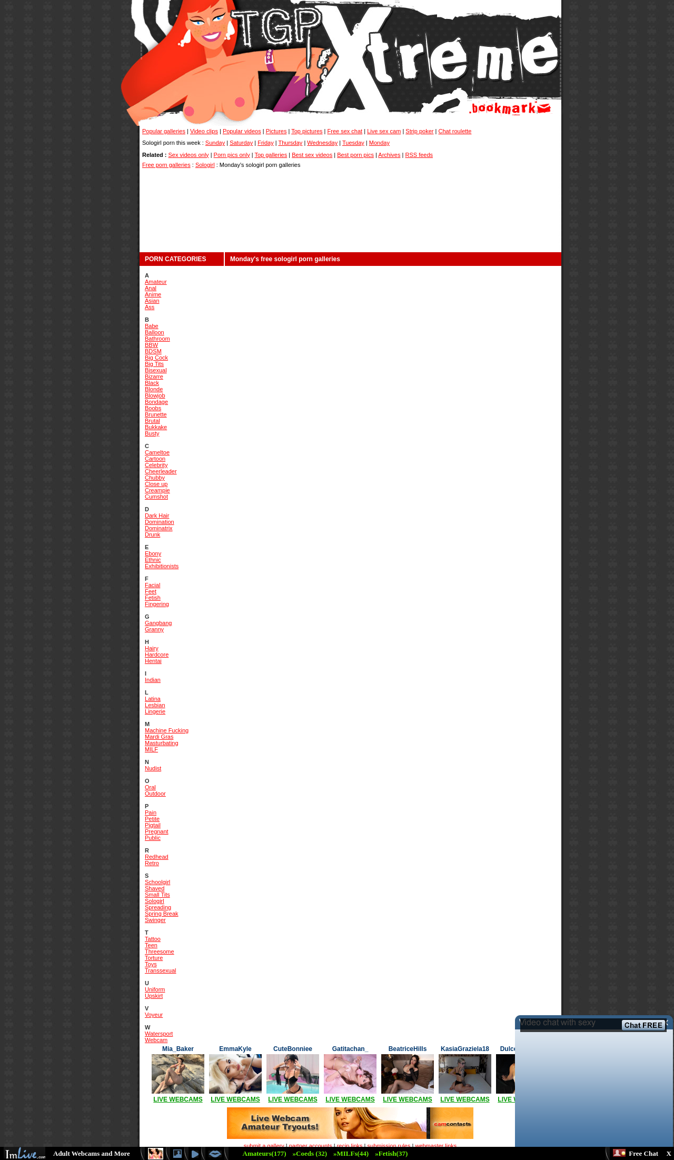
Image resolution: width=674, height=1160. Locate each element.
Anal (150, 288)
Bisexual (156, 370)
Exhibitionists (162, 566)
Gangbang (158, 623)
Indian (153, 680)
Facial (152, 585)
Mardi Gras (159, 736)
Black (152, 383)
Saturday (241, 143)
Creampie (157, 490)
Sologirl (205, 165)
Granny (154, 629)
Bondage (156, 402)
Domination (159, 522)
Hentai (153, 661)
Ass (149, 307)
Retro (152, 863)
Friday (265, 143)
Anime (153, 294)
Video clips (204, 131)
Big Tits (154, 364)
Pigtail (153, 825)
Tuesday (353, 143)
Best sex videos (312, 155)
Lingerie (155, 711)
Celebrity (156, 465)
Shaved (154, 888)
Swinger (155, 920)
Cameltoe (157, 452)
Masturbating (162, 743)
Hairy (151, 648)
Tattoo (153, 939)
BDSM (153, 351)
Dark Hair (157, 515)
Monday (379, 143)
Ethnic (153, 560)
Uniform (155, 989)
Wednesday (322, 143)
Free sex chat (345, 131)
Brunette (156, 414)
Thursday (291, 143)
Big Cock (156, 357)
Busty (152, 433)
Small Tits (157, 894)
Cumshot (156, 496)
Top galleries (270, 155)
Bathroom (157, 338)
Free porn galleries (166, 165)
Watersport (159, 1033)
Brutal (152, 421)
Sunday (215, 143)
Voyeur (154, 1015)
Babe (151, 326)
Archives (389, 155)
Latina (153, 699)
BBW (151, 345)
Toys (151, 964)
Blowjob (155, 395)
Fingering (157, 604)
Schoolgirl (157, 882)
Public (153, 838)
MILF (151, 749)
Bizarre (154, 376)
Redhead (156, 857)
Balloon (154, 332)
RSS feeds (419, 155)
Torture (154, 958)
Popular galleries (163, 131)
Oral (150, 787)
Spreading (158, 907)
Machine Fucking (167, 730)
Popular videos (242, 131)
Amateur (156, 282)
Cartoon (155, 458)
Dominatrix (159, 528)
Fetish (153, 597)
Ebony (153, 553)
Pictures (276, 131)
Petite (152, 819)
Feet (150, 591)
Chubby (155, 477)
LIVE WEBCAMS (177, 1099)
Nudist (153, 768)
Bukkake (156, 427)
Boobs (153, 408)
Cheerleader (161, 471)
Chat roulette (455, 131)
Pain (150, 812)
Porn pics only (232, 155)
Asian (152, 301)
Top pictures (306, 131)
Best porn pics (355, 155)
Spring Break (162, 913)
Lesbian (155, 705)
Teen (151, 945)
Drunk (152, 534)
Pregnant (156, 831)
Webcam (156, 1040)
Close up (156, 484)
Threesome (159, 951)
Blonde (154, 389)
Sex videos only (188, 155)
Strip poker (419, 131)
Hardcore (156, 654)
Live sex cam (384, 131)
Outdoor (155, 793)
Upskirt (154, 996)
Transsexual (160, 970)
